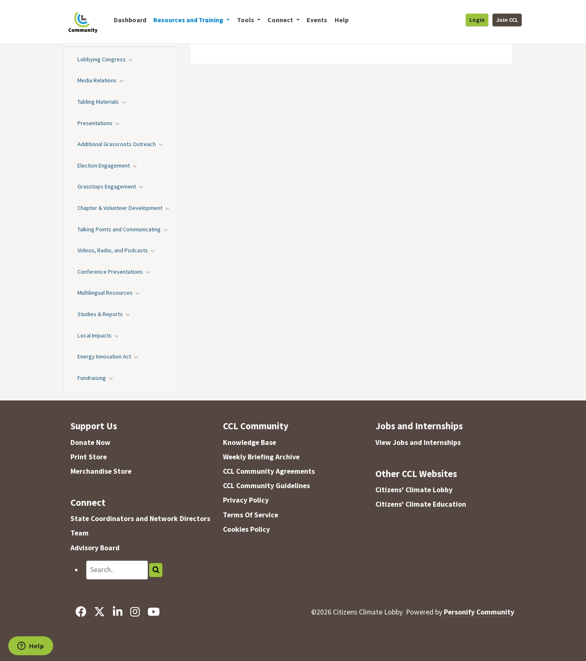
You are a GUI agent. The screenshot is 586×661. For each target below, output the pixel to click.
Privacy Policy (246, 500)
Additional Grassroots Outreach (116, 144)
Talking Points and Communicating (119, 229)
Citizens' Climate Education (420, 504)
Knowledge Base (249, 442)
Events (317, 20)
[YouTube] (153, 612)
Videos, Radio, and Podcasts (112, 250)
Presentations (95, 123)
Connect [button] (280, 20)
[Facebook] (81, 612)
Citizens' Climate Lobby (413, 489)
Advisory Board (95, 547)
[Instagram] (134, 612)
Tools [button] (246, 20)
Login (477, 19)
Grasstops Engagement (106, 186)
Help (342, 20)
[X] (99, 612)
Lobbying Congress (101, 59)
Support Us (93, 426)
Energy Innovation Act (104, 356)
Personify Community (479, 612)
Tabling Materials (98, 101)
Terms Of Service (250, 514)
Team (79, 533)
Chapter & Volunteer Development (119, 208)
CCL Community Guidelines (266, 485)
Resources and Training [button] (189, 20)
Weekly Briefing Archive (261, 456)
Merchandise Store (100, 471)
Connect (87, 502)
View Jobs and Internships (418, 442)
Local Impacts (94, 335)
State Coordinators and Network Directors (140, 518)
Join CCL (507, 19)
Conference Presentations (110, 271)
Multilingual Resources (105, 292)
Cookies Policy (246, 529)
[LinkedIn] (117, 612)
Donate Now (90, 442)
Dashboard (130, 20)
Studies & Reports (100, 314)
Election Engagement (103, 165)
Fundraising (91, 378)
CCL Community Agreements (269, 471)
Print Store (88, 456)
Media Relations (97, 80)
